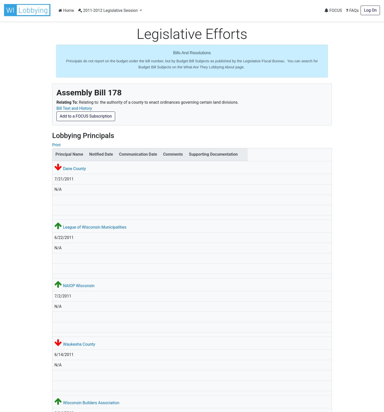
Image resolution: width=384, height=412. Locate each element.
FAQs (352, 10)
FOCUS (333, 10)
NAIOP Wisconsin (78, 285)
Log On (370, 10)
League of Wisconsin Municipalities (94, 227)
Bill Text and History (74, 108)
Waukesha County (79, 344)
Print (56, 145)
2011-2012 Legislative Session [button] (108, 10)
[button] (28, 10)
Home (66, 10)
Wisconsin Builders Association (91, 402)
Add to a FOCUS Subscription (86, 116)
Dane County (74, 168)
